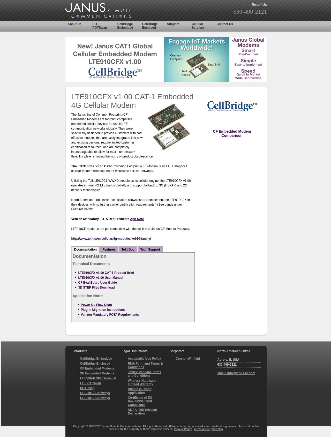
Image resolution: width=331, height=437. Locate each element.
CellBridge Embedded (125, 25)
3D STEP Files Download (96, 287)
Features (109, 249)
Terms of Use (202, 429)
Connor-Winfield (188, 358)
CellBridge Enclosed (150, 25)
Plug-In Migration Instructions (103, 310)
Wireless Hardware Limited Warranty (142, 382)
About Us (74, 24)
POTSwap (87, 388)
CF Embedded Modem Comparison (232, 133)
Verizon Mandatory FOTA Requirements (110, 315)
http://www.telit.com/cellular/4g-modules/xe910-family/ (111, 238)
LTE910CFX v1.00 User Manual (100, 278)
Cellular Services (198, 25)
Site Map (217, 429)
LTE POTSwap (100, 25)
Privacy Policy (183, 429)
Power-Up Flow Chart (96, 305)
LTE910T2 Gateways (95, 393)
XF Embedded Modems (97, 373)
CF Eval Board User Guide (97, 282)
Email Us (259, 5)
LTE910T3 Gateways (95, 398)
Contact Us (225, 24)
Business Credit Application (140, 391)
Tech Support (150, 249)
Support (173, 24)
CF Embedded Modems (97, 368)
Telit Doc (128, 249)
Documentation (85, 249)
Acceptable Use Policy (144, 358)
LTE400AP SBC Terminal (98, 378)
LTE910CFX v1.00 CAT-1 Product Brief (106, 273)
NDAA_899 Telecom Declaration (142, 411)
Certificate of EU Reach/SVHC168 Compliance (140, 401)
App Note (137, 219)
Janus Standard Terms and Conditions (144, 374)
